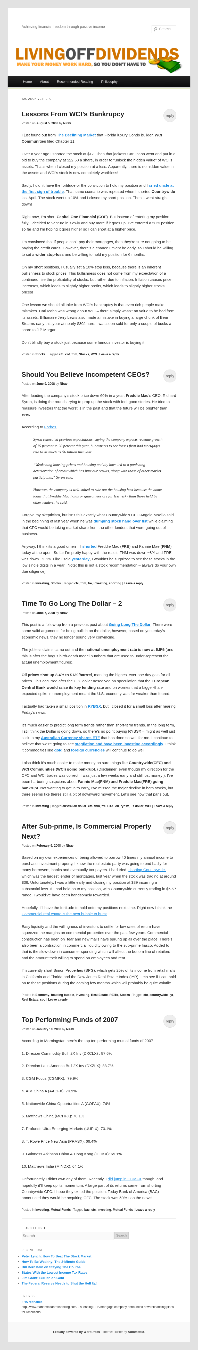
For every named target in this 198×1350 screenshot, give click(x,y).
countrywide (159, 995)
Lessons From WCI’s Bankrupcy (73, 114)
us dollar (136, 806)
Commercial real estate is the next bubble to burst (64, 914)
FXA (110, 806)
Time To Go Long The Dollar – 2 (72, 603)
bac (87, 1210)
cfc (61, 354)
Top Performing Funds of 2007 (70, 1020)
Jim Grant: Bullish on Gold (43, 1278)
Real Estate (99, 995)
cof (67, 354)
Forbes (50, 427)
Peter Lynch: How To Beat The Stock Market (57, 1256)
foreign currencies (88, 750)
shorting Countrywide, (147, 870)
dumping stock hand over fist (120, 521)
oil (117, 806)
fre (90, 583)
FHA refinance (32, 1302)
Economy (42, 995)
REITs (114, 995)
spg (42, 999)
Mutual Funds (61, 1210)
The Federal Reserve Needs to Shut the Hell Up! (59, 1283)
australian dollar (74, 806)
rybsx (125, 806)
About (44, 82)
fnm (74, 354)
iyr (171, 995)
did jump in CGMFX (125, 1179)
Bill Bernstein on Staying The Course (51, 1267)
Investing (42, 583)
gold (58, 750)
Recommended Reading (75, 82)
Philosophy (109, 82)
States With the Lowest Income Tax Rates (54, 1272)
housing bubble (62, 995)
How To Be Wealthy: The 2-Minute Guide (54, 1262)
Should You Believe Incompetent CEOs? (86, 374)
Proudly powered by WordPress (76, 1332)
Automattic (136, 1332)
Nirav (67, 123)
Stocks (40, 354)
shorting (115, 583)
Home (27, 82)
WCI (94, 354)
